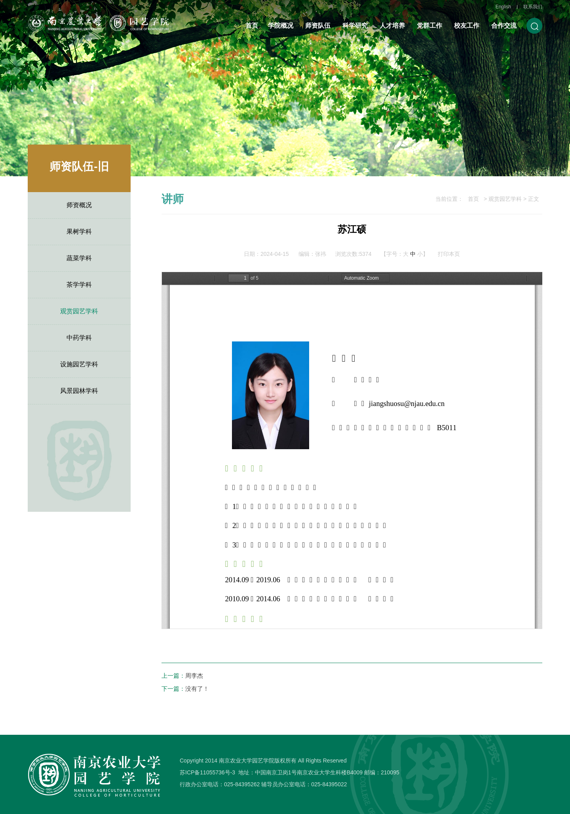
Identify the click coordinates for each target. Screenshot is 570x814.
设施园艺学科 (79, 364)
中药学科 (79, 337)
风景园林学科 (79, 390)
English (503, 7)
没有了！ (197, 688)
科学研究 (355, 25)
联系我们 (532, 7)
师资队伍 (318, 25)
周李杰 (194, 675)
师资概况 (79, 205)
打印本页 (449, 254)
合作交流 (504, 25)
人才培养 (392, 25)
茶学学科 (79, 284)
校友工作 (466, 25)
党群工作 (429, 25)
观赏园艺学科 (79, 311)
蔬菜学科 (79, 258)
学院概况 (280, 25)
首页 (251, 25)
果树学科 (79, 231)
